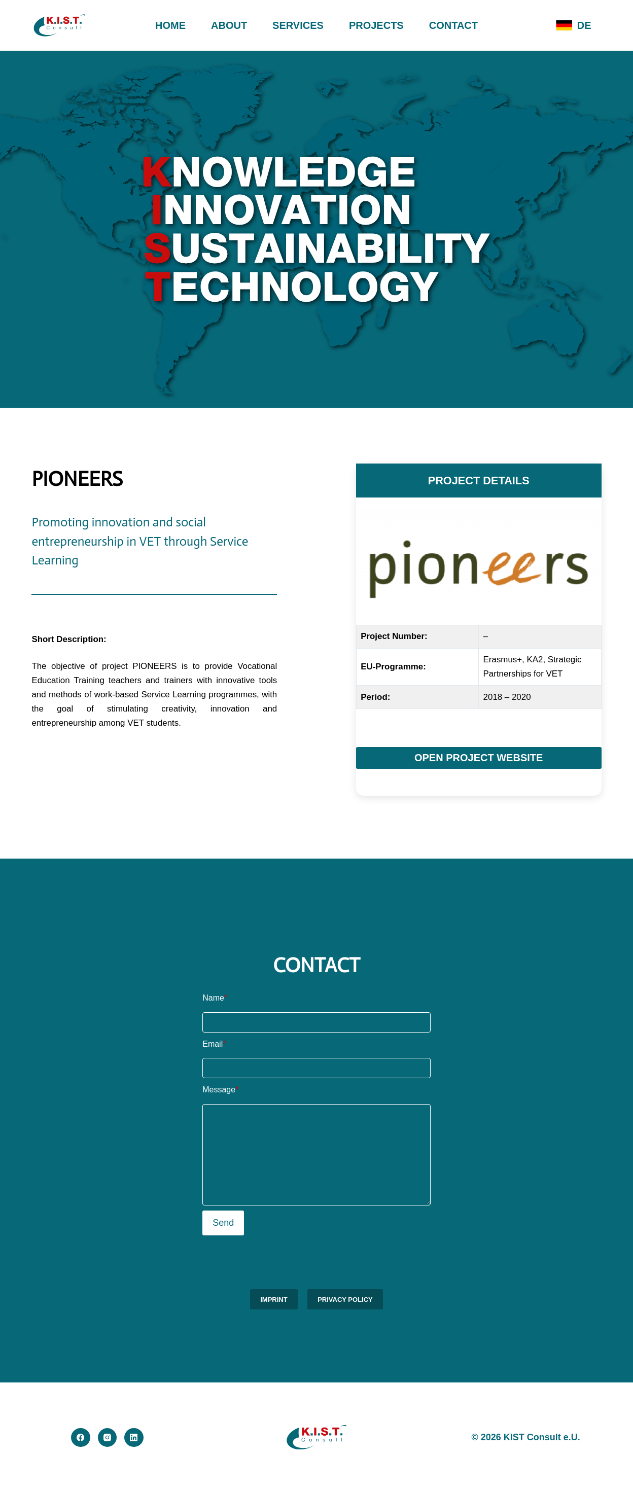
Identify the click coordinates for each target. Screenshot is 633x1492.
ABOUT (229, 25)
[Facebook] (80, 1437)
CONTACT (453, 25)
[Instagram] (107, 1437)
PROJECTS (376, 25)
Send (223, 1223)
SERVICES (298, 25)
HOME (170, 25)
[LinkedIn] (134, 1437)
